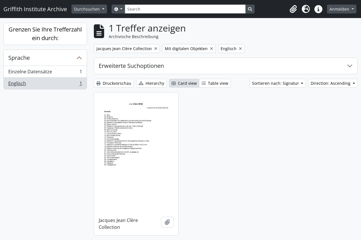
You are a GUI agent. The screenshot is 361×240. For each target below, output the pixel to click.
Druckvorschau (113, 83)
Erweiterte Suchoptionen (131, 66)
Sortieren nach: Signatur (276, 83)
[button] (293, 9)
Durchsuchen (87, 9)
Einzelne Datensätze (45, 73)
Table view (215, 83)
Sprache (19, 58)
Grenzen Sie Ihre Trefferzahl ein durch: (45, 33)
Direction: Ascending (331, 83)
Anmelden (340, 9)
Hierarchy (151, 83)
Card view (184, 83)
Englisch (45, 84)
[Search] (185, 9)
